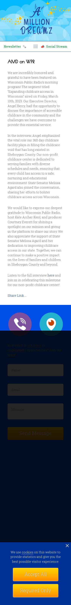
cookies (27, 552)
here (51, 275)
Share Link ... (17, 295)
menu (35, 46)
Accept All (35, 574)
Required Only (35, 590)
